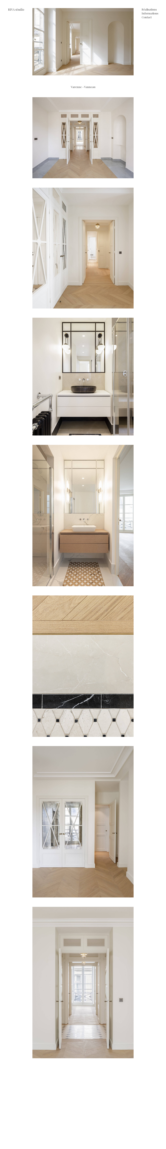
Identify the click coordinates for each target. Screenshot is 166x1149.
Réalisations (149, 9)
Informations (150, 13)
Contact (147, 17)
